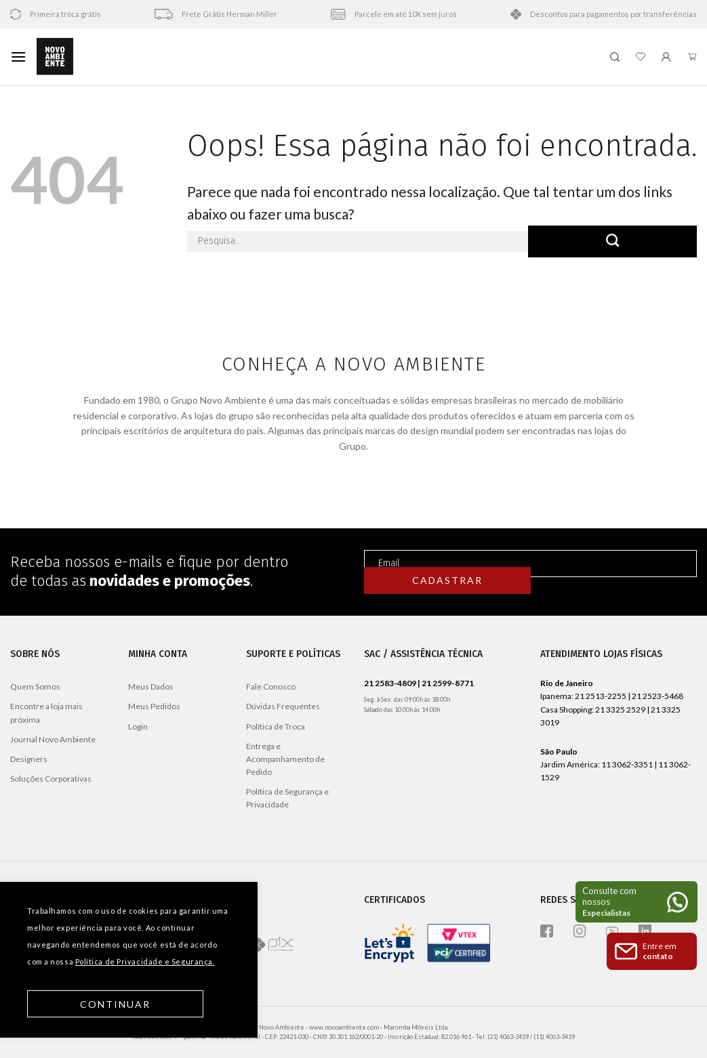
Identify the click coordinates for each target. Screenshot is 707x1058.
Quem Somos (35, 686)
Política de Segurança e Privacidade (287, 797)
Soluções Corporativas (51, 779)
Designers (28, 759)
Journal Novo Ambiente (53, 739)
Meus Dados (151, 686)
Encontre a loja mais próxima (46, 712)
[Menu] (18, 56)
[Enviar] (612, 241)
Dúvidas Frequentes (283, 706)
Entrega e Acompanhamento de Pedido (285, 759)
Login (138, 726)
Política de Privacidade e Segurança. (145, 961)
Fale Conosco (271, 686)
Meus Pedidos (154, 706)
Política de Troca (275, 726)
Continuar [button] (115, 1004)
